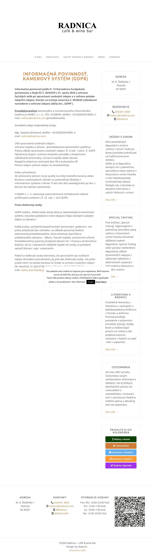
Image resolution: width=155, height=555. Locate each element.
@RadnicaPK (61, 513)
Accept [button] (90, 282)
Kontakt (115, 57)
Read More (101, 281)
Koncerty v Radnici (121, 458)
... (88, 546)
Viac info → (111, 199)
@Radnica (122, 119)
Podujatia (52, 57)
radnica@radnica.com (33, 118)
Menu (101, 57)
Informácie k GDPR (77, 550)
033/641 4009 (122, 111)
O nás (38, 57)
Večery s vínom (121, 439)
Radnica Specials (121, 465)
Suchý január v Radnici (79, 57)
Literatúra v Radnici (121, 452)
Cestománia (121, 445)
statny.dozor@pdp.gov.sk (35, 270)
